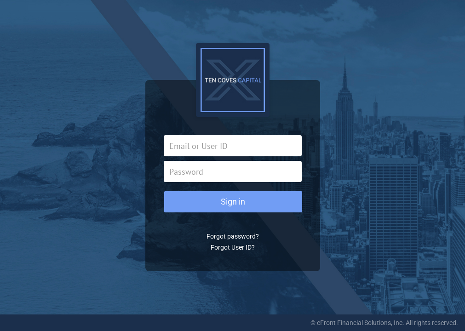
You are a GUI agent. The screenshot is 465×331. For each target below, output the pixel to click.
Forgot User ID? (233, 247)
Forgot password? (233, 236)
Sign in (233, 201)
